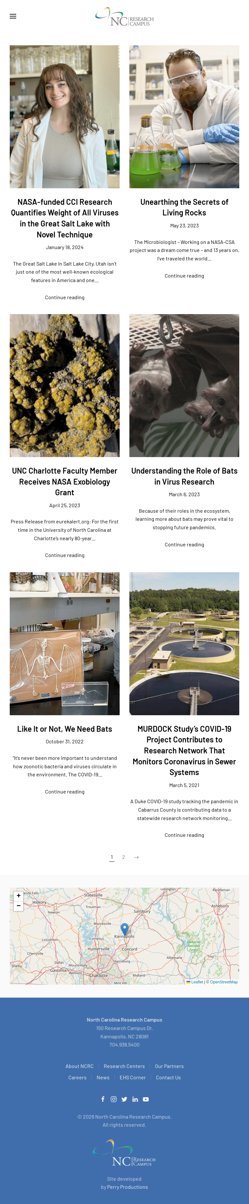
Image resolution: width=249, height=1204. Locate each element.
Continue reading (65, 297)
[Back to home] (124, 16)
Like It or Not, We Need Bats (64, 728)
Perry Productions (126, 1187)
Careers (77, 1078)
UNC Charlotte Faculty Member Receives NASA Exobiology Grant (64, 481)
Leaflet (194, 982)
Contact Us (168, 1078)
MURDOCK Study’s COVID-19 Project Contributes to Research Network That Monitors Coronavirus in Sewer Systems (184, 750)
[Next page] (136, 857)
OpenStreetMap (224, 982)
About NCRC (79, 1067)
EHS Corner (133, 1078)
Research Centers (124, 1067)
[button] (13, 16)
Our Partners (169, 1067)
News (103, 1078)
